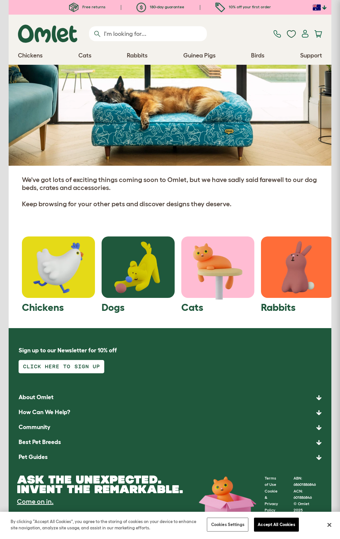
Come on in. (35, 501)
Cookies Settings (227, 524)
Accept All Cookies (276, 524)
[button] (170, 457)
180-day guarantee (160, 7)
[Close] (329, 524)
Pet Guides (33, 457)
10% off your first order (243, 7)
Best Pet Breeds (40, 442)
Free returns (87, 7)
